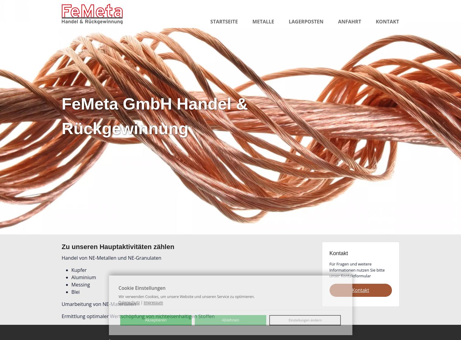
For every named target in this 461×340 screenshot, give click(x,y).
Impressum (153, 302)
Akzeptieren (156, 320)
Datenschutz (129, 302)
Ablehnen (230, 320)
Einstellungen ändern (305, 320)
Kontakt (360, 290)
